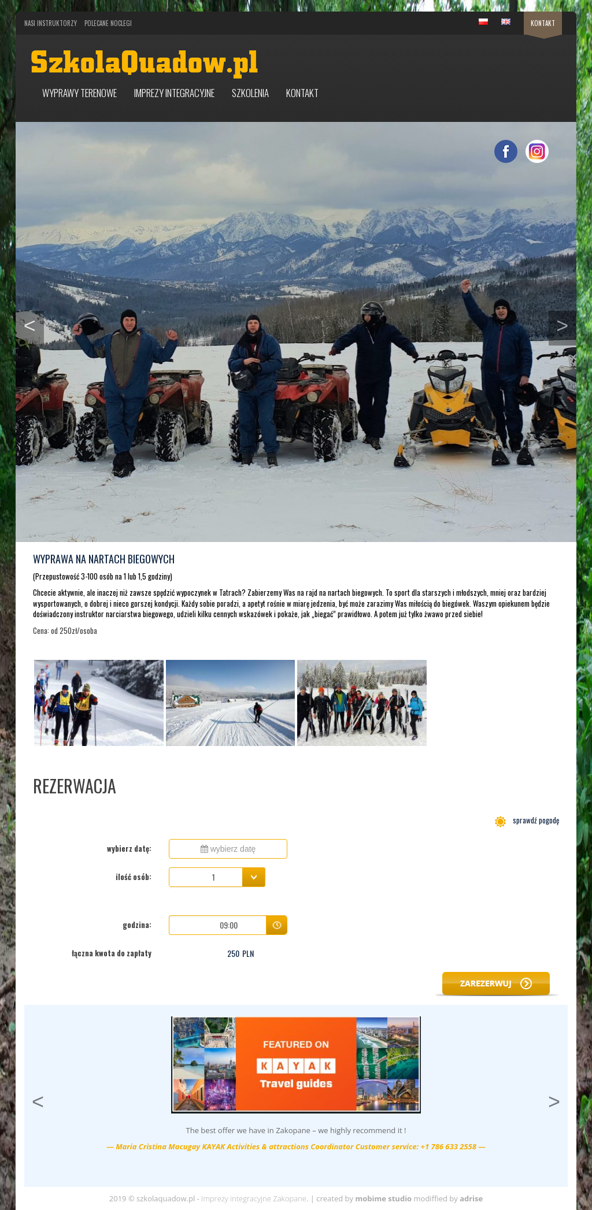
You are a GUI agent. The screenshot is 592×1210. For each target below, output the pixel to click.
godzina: (137, 924)
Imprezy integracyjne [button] (174, 93)
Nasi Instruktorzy (50, 23)
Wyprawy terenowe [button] (79, 93)
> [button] (566, 324)
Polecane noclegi (108, 23)
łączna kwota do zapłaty (111, 953)
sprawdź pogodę (527, 820)
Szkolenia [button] (250, 93)
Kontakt (543, 23)
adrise (471, 1198)
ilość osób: (133, 876)
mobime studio (383, 1198)
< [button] (34, 324)
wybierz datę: (129, 848)
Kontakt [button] (302, 93)
